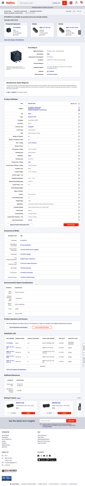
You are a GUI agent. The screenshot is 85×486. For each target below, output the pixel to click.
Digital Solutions (6, 445)
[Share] (79, 11)
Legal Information (42, 443)
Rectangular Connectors (36, 11)
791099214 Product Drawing (27, 277)
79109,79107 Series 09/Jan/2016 (28, 263)
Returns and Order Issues (44, 441)
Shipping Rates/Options (43, 439)
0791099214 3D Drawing (26, 272)
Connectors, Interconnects (20, 11)
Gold (29, 162)
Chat (4, 456)
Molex (48, 54)
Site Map (4, 443)
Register (13, 92)
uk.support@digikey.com (9, 463)
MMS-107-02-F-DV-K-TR (73, 27)
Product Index (7, 11)
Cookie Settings (73, 484)
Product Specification (25, 245)
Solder (29, 155)
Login (8, 92)
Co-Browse (6, 465)
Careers (4, 441)
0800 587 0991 (7, 458)
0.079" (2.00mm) (32, 143)
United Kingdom (14, 484)
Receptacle (30, 126)
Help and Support (42, 435)
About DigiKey (5, 435)
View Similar (71, 224)
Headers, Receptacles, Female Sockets (13, 13)
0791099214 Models (52, 74)
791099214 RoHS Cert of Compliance (29, 249)
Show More (42, 366)
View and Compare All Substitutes (14, 40)
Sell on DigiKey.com (7, 439)
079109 (30, 220)
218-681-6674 (7, 460)
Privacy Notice (48, 426)
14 (28, 136)
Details (28, 413)
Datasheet (50, 71)
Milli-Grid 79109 (32, 117)
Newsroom (4, 447)
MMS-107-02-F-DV (45, 27)
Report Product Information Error (19, 224)
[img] (10, 3)
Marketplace (5, 437)
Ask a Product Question (42, 327)
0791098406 (16, 27)
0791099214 (23, 240)
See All (18, 398)
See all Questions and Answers (19, 327)
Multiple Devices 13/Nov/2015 (27, 259)
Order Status (41, 437)
